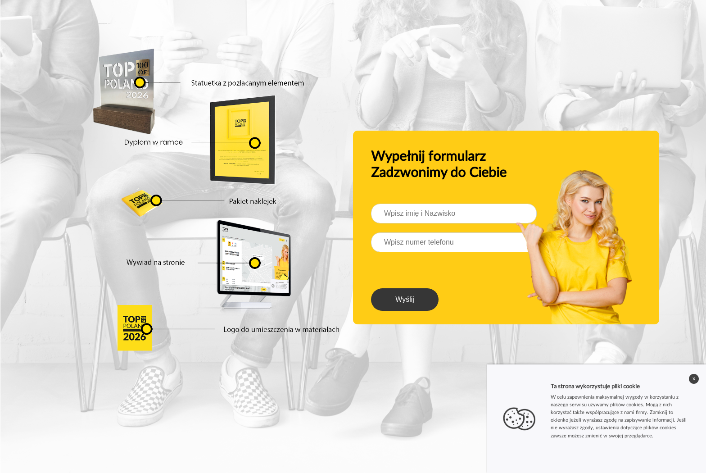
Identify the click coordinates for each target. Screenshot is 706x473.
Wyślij (404, 299)
